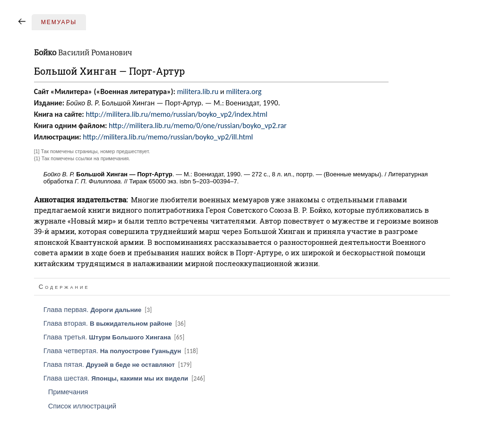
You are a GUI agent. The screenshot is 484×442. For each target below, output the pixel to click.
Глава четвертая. (121, 351)
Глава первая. (98, 309)
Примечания (68, 392)
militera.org (243, 91)
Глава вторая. (115, 323)
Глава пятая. (118, 364)
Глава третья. (114, 337)
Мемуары (59, 22)
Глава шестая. (125, 378)
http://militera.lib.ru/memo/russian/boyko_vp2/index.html (176, 114)
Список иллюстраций (82, 406)
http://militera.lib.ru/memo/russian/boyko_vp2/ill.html (168, 136)
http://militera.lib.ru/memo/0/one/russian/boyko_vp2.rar (197, 125)
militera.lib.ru (198, 91)
